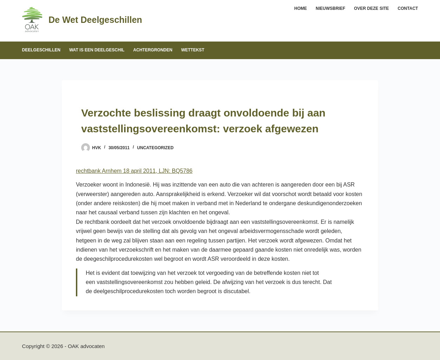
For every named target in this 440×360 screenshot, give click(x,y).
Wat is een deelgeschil (96, 50)
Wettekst (192, 50)
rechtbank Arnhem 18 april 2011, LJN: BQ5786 (134, 171)
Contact (408, 8)
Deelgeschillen (41, 50)
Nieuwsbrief (330, 8)
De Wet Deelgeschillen (95, 20)
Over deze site (371, 8)
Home (300, 8)
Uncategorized (155, 147)
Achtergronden (152, 50)
